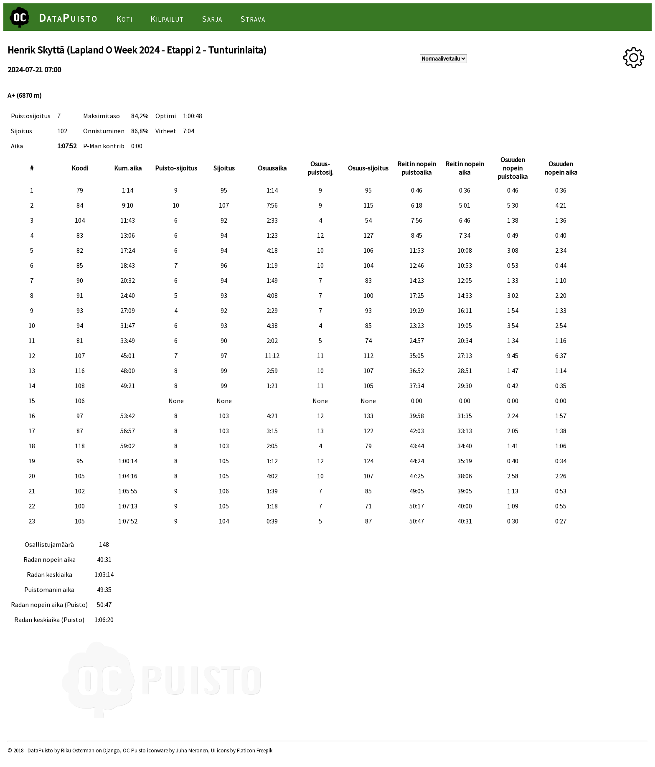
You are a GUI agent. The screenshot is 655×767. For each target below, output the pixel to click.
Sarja (212, 18)
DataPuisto (68, 17)
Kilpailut (167, 18)
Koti (124, 18)
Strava (252, 18)
